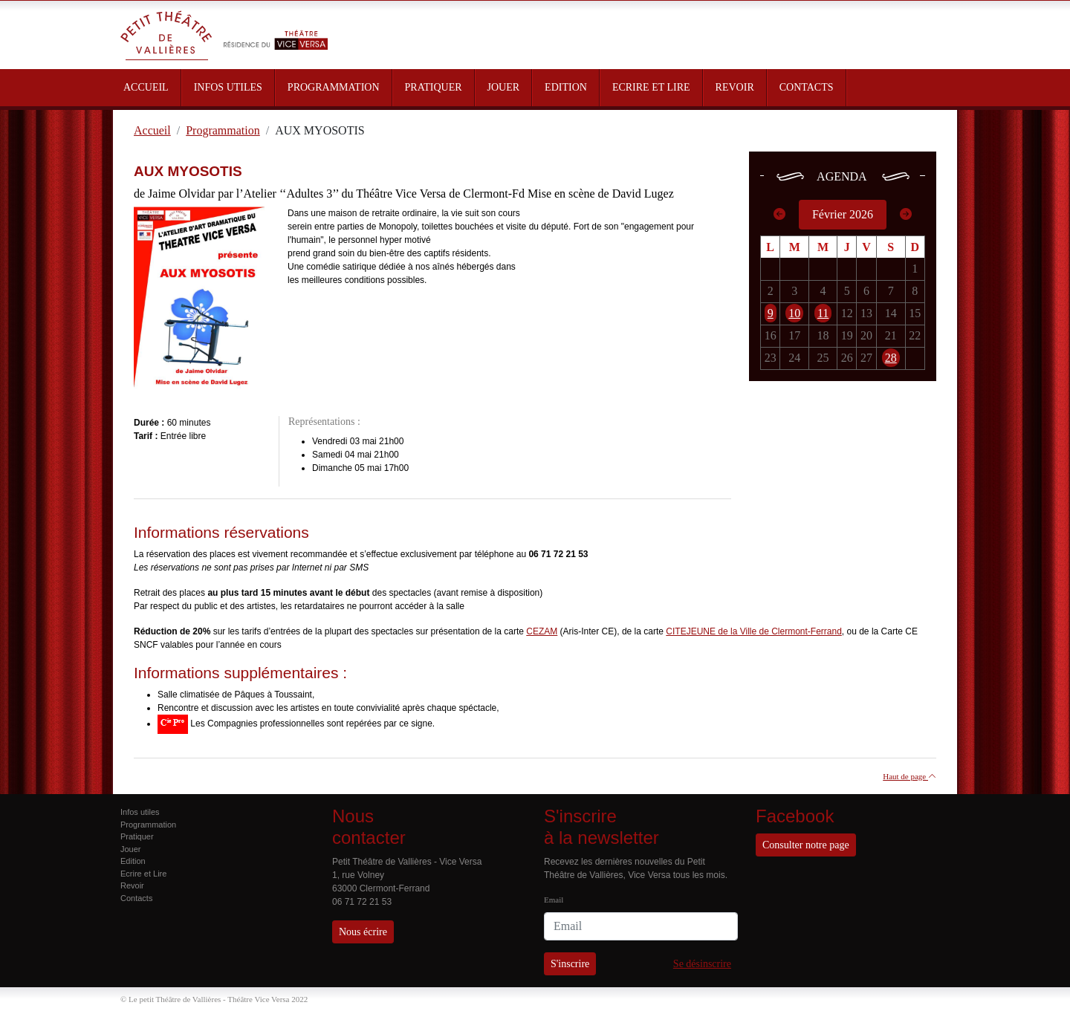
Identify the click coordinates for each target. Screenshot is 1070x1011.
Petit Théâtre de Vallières (166, 35)
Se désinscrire (702, 963)
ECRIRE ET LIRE (651, 87)
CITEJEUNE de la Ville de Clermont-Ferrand (754, 631)
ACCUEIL (146, 87)
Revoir (132, 885)
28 (891, 357)
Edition (133, 860)
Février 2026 (842, 214)
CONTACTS (806, 87)
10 (794, 313)
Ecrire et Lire (143, 873)
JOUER (503, 87)
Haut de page (909, 776)
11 (823, 313)
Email (553, 899)
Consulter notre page (805, 845)
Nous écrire (363, 931)
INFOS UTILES (228, 87)
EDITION (566, 87)
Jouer (130, 849)
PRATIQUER (433, 87)
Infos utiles (140, 811)
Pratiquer (137, 836)
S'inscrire (570, 963)
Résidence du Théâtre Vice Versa (276, 28)
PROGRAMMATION (334, 87)
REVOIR (735, 87)
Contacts (136, 898)
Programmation (148, 824)
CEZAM (541, 631)
